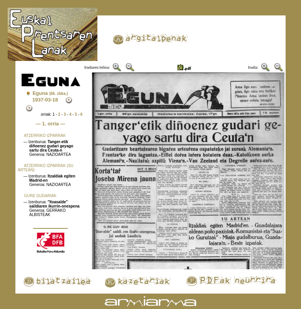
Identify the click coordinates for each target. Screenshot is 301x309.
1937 (37, 100)
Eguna (50, 93)
